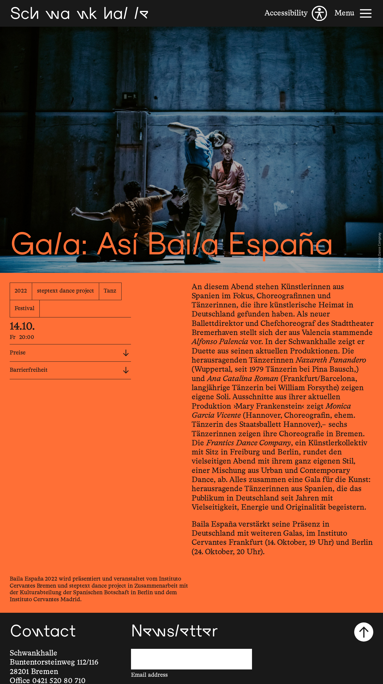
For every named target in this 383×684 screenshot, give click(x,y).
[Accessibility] (295, 13)
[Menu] (353, 13)
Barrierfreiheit (69, 370)
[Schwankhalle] (79, 13)
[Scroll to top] (363, 632)
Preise (69, 353)
